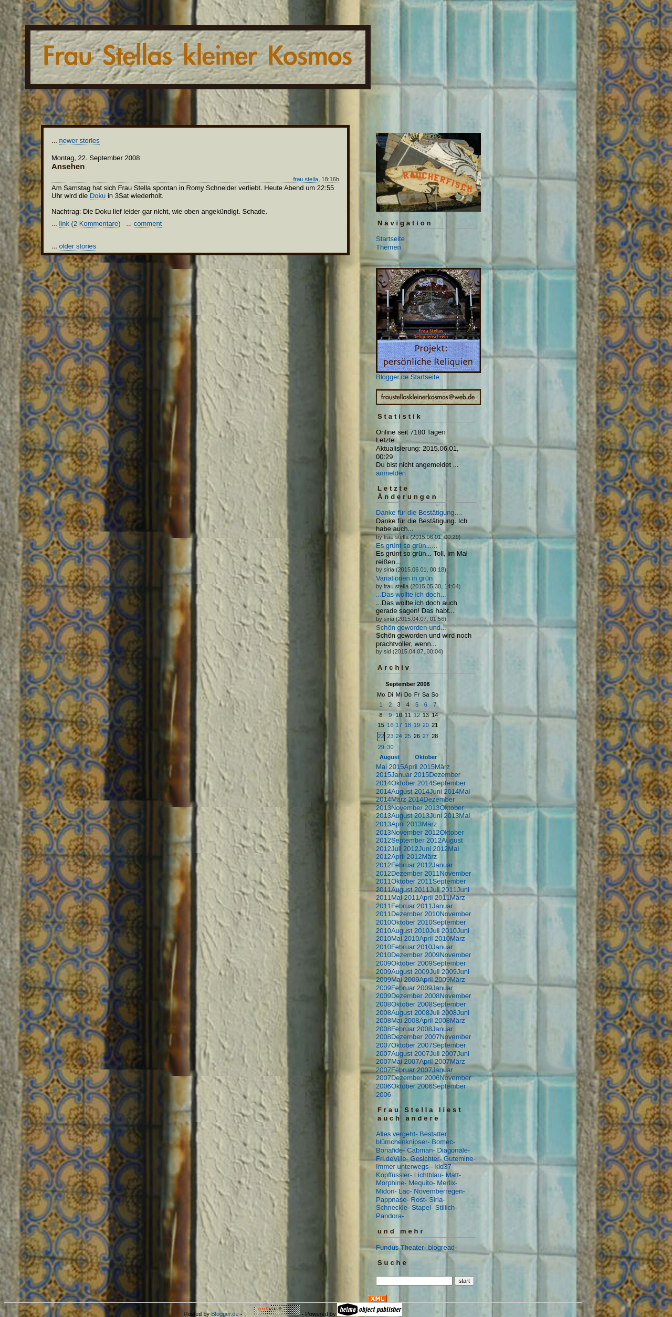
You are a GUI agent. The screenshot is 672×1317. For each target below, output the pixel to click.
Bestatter (433, 1134)
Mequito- (421, 1183)
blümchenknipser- (403, 1142)
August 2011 (410, 890)
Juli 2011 (443, 890)
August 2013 (410, 816)
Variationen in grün (404, 578)
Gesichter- (426, 1159)
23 (390, 736)
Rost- (419, 1200)
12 (417, 715)
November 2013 (415, 808)
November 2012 (415, 832)
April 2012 (406, 856)
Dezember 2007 (415, 1037)
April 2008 (434, 1020)
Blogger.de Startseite (407, 377)
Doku (98, 196)
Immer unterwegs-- (404, 1166)
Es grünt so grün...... (406, 545)
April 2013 (406, 824)
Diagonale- (453, 1150)
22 (381, 736)
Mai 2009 (405, 979)
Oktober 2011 (412, 881)
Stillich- (446, 1207)
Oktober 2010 (412, 922)
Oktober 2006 (412, 1086)
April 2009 (434, 979)
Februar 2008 (411, 1029)
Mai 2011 (405, 897)
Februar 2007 (411, 1070)
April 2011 (434, 897)
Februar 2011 (411, 906)
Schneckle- (393, 1207)
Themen (388, 247)
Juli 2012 (404, 849)
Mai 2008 (405, 1020)
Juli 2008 (443, 1013)
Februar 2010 (411, 947)
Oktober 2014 (412, 783)
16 (390, 725)
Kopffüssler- (394, 1175)
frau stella (306, 179)
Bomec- (443, 1142)
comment (148, 223)
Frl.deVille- (392, 1159)
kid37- (444, 1166)
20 (426, 725)
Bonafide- (390, 1150)
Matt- (453, 1175)
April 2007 (434, 1061)
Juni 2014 (444, 791)
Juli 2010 (443, 931)
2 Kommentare (96, 223)
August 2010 (410, 931)
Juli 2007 (443, 1053)
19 (417, 725)
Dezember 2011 (415, 873)
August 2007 (410, 1053)
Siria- (437, 1200)
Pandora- (390, 1216)
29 (381, 747)
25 (408, 736)
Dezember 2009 (415, 955)
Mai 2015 (390, 767)
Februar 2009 (411, 988)
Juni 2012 (433, 849)
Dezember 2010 (415, 914)
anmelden (391, 473)
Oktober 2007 (412, 1045)
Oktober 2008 (412, 1004)
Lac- (405, 1191)
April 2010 (434, 938)
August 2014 (410, 791)
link (64, 223)
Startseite (390, 239)
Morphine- (391, 1183)
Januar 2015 (410, 775)
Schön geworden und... (411, 627)
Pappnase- (392, 1200)
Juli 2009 (443, 972)
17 (399, 725)
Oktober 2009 (412, 963)
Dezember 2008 (415, 996)
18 (408, 725)
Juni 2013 (444, 816)
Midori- (386, 1191)
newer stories (79, 140)
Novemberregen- (439, 1191)
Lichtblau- (429, 1175)
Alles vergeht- (396, 1134)
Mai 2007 (405, 1061)
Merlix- (447, 1183)
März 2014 (407, 799)
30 (390, 747)
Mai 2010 (405, 938)
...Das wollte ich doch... (411, 594)
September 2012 (416, 840)
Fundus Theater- (401, 1247)
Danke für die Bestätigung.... (419, 512)
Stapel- (422, 1207)
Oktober (426, 757)
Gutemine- (460, 1159)
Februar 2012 (411, 865)
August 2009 (410, 972)
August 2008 (410, 1013)
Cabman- (421, 1150)
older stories (77, 246)
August (390, 757)
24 (399, 736)
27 (426, 736)
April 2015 (419, 767)
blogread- (442, 1247)
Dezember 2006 (415, 1078)
